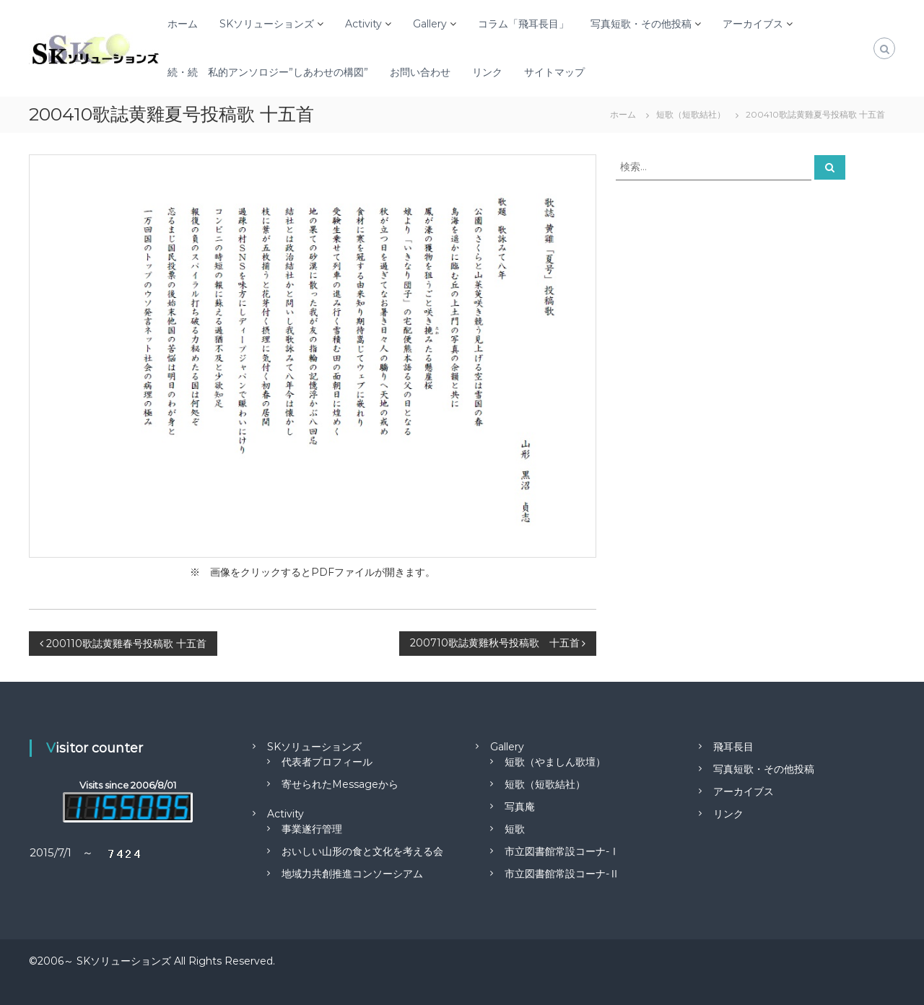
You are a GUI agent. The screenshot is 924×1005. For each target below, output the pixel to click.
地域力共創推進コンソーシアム (352, 873)
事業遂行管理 (312, 828)
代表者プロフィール (327, 761)
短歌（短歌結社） (545, 784)
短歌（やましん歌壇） (555, 761)
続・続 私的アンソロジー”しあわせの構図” (267, 72)
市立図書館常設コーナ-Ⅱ (562, 873)
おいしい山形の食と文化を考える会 (362, 851)
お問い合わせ (420, 72)
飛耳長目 (733, 746)
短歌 (515, 828)
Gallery (430, 23)
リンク (487, 72)
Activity (363, 23)
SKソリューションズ (266, 23)
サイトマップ (554, 72)
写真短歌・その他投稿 (641, 23)
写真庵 (520, 806)
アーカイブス (753, 23)
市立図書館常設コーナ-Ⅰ (562, 851)
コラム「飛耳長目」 (523, 23)
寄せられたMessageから (340, 784)
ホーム (182, 23)
